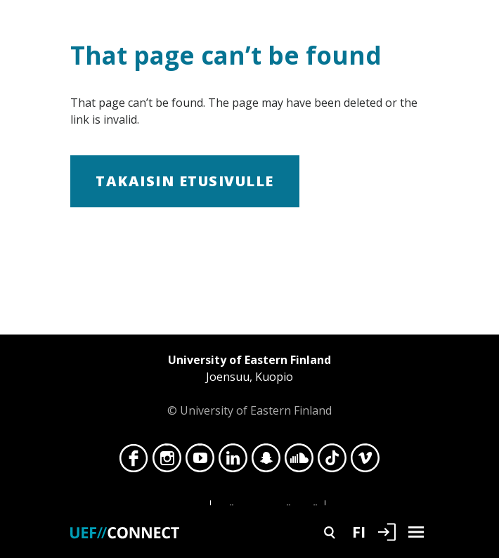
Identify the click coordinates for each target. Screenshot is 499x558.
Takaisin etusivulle (185, 180)
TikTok (332, 461)
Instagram (167, 461)
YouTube (200, 461)
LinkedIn (233, 461)
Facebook (133, 461)
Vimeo (365, 461)
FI (358, 531)
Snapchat (266, 461)
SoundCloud (299, 461)
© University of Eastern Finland (249, 384)
